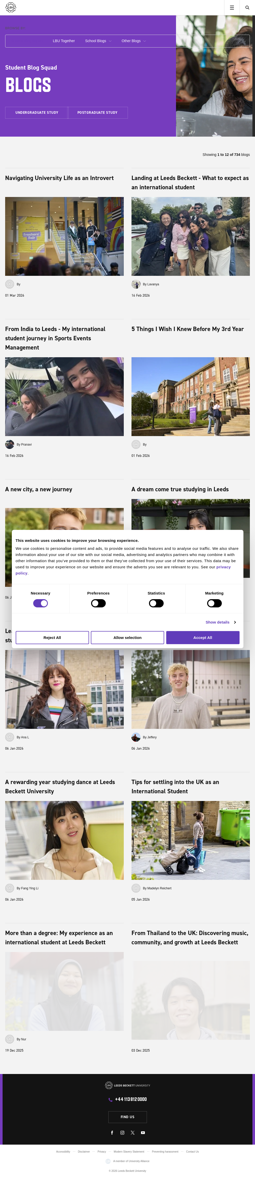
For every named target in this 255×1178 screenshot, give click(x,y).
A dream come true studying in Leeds (180, 489)
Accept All (203, 637)
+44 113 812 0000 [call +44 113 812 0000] (131, 1099)
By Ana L (23, 737)
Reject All (52, 637)
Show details (218, 622)
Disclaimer (84, 1151)
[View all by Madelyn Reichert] (135, 888)
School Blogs (98, 41)
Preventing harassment (165, 1151)
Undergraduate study (36, 112)
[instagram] (122, 1134)
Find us (128, 1117)
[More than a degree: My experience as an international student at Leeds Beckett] (64, 991)
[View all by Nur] (9, 1039)
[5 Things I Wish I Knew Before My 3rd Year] (190, 396)
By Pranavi (24, 444)
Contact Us (192, 1151)
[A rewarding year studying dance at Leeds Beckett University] (64, 840)
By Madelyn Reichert (157, 888)
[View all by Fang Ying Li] (9, 888)
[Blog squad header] (214, 76)
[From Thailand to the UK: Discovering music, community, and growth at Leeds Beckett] (190, 1000)
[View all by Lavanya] (135, 284)
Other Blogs (134, 41)
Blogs (28, 87)
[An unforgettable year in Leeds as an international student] (190, 689)
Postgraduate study (97, 112)
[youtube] (143, 1134)
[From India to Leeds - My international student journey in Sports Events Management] (64, 396)
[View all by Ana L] (9, 737)
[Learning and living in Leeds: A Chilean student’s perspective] (64, 689)
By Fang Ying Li (27, 888)
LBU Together (64, 41)
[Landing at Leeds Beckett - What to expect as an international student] (190, 236)
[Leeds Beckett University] (30, 7)
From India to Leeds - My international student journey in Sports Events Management (55, 338)
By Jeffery (150, 737)
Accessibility (63, 1151)
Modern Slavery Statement (129, 1151)
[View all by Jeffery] (135, 737)
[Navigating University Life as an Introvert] (64, 236)
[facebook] (112, 1134)
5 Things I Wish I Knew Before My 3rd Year (187, 329)
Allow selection (127, 637)
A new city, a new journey (38, 489)
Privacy (102, 1151)
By (18, 284)
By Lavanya (151, 284)
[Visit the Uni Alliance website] (108, 1161)
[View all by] (9, 284)
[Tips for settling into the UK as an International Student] (190, 840)
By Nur (21, 1039)
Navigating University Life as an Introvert (59, 178)
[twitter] (133, 1134)
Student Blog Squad (27, 41)
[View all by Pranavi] (9, 444)
